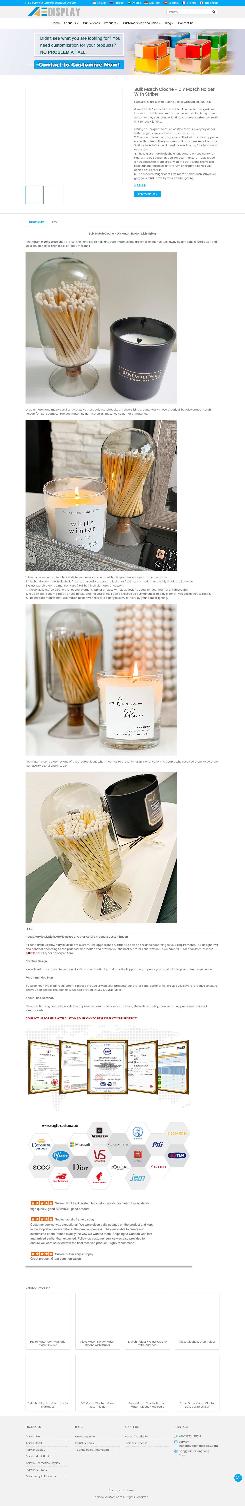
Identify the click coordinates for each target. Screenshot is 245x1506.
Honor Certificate (136, 1436)
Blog (168, 23)
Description (36, 222)
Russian (119, 3)
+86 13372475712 (190, 1436)
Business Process (136, 1443)
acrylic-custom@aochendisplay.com (53, 2)
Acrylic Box (33, 1436)
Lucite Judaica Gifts (75, 65)
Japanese (211, 3)
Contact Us (185, 23)
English (102, 3)
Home (56, 23)
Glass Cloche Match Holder (197, 1341)
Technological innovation (92, 1450)
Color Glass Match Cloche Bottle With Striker (197, 1405)
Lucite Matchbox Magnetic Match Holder (48, 1343)
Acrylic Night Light (37, 1456)
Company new (85, 1436)
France (192, 3)
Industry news (84, 1443)
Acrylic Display (44, 937)
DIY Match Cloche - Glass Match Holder (98, 1405)
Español (173, 3)
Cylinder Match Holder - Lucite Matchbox (48, 1405)
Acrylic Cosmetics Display (43, 1463)
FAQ (55, 222)
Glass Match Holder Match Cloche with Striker (97, 1343)
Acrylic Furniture (36, 1470)
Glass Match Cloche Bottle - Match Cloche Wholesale (147, 1405)
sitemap (130, 1490)
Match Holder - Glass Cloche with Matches (147, 1343)
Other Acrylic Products (92, 937)
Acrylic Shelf (34, 1443)
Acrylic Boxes (64, 937)
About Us (70, 23)
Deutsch (154, 3)
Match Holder (104, 65)
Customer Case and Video (140, 23)
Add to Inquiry (147, 194)
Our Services (91, 23)
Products (110, 23)
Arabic (136, 3)
